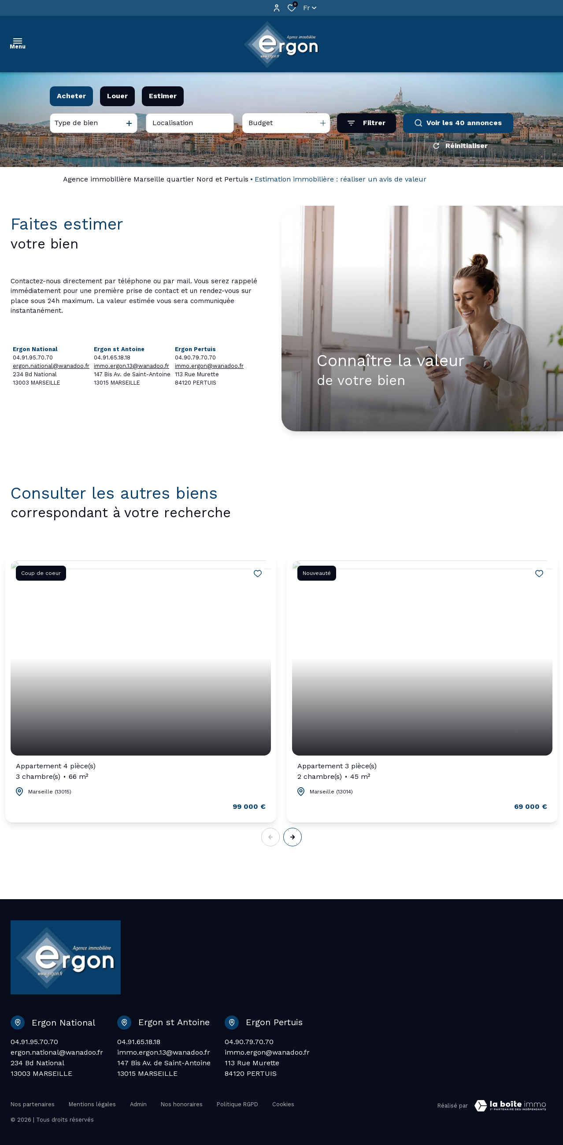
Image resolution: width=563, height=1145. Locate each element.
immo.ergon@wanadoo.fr (209, 366)
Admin (138, 1104)
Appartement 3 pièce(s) (337, 772)
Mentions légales (92, 1104)
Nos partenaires (33, 1104)
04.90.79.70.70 (249, 1042)
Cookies (283, 1104)
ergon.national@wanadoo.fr (51, 366)
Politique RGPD (237, 1104)
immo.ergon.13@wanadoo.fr (131, 366)
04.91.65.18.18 (138, 1042)
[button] (292, 837)
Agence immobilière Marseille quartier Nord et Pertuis (155, 179)
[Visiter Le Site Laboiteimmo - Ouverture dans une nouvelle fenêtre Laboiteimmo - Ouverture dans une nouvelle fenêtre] (510, 1106)
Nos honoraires (182, 1104)
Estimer (163, 96)
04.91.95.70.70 (34, 1042)
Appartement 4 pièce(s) (56, 772)
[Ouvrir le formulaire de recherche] (366, 123)
